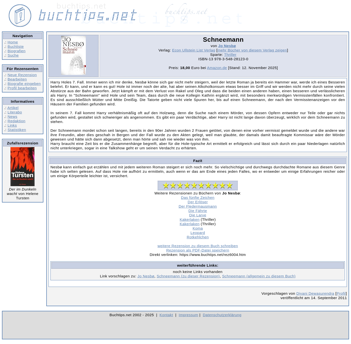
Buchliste (16, 46)
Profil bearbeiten (22, 88)
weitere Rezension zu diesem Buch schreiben (197, 246)
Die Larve (197, 215)
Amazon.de (217, 68)
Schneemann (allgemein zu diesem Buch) (258, 276)
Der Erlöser (198, 202)
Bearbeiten (17, 79)
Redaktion (16, 121)
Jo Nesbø (227, 46)
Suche (13, 55)
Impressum (188, 315)
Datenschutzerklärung (222, 315)
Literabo (15, 112)
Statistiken (17, 130)
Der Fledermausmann (198, 206)
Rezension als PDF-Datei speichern (197, 250)
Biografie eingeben (24, 83)
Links (12, 125)
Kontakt (166, 315)
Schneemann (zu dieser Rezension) (188, 276)
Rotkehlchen (198, 237)
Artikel (13, 108)
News (12, 116)
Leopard (197, 233)
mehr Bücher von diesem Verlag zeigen (252, 50)
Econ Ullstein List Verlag (193, 50)
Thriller (230, 54)
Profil (341, 293)
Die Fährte (197, 211)
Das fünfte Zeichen (197, 197)
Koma (198, 228)
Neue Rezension (22, 75)
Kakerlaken (189, 219)
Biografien (17, 51)
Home (13, 42)
